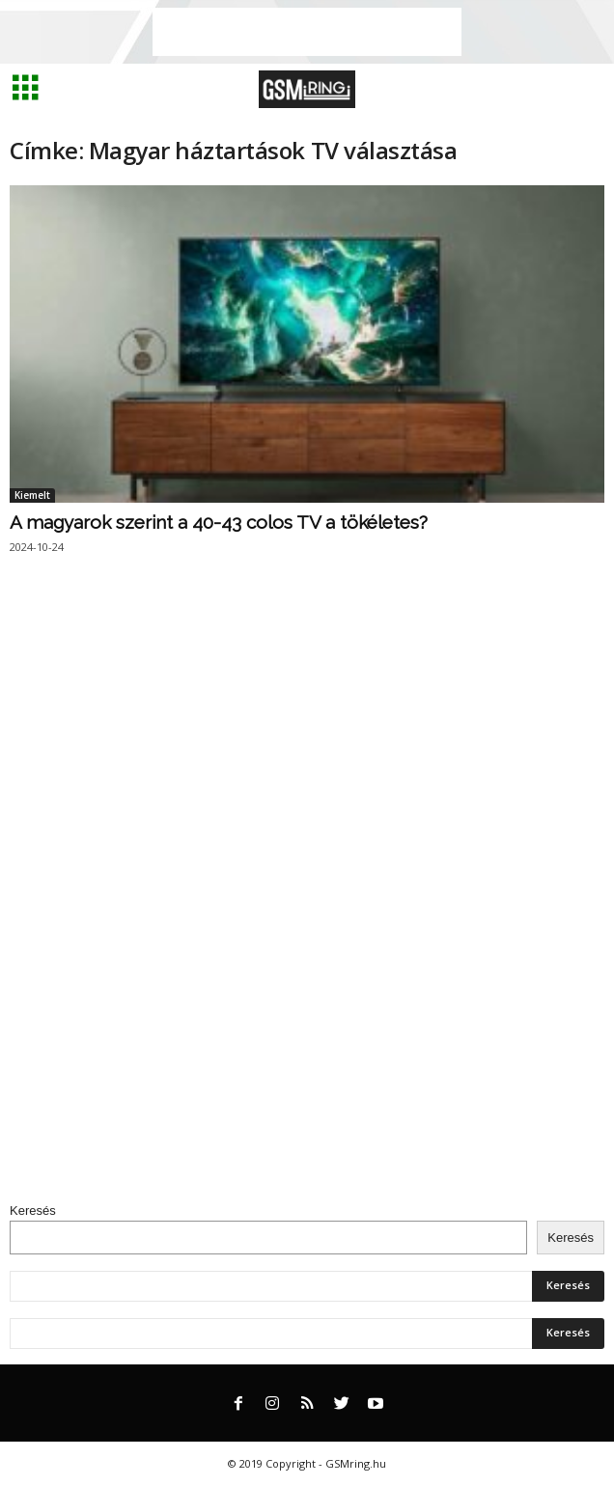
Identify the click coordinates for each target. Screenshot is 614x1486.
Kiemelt (32, 495)
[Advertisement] (307, 32)
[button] (584, 90)
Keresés (33, 1210)
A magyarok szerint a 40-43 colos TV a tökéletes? (219, 522)
